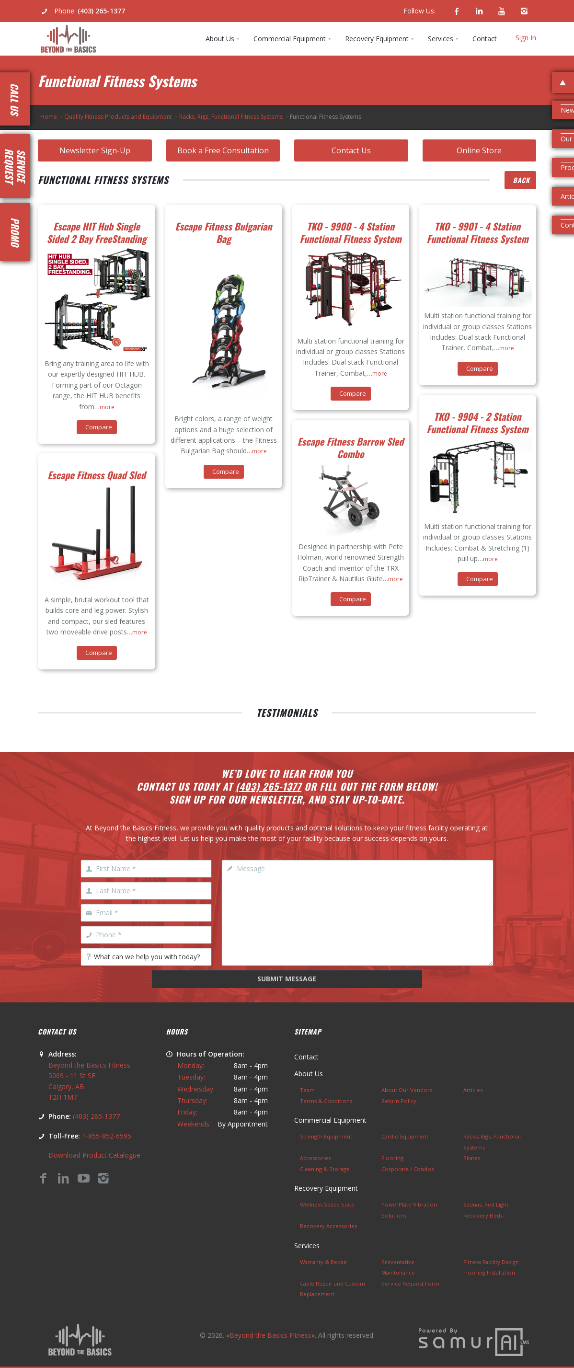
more (107, 407)
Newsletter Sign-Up (94, 150)
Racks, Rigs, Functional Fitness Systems (231, 117)
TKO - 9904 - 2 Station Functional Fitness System (477, 422)
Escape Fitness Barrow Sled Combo (350, 447)
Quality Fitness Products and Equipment (118, 117)
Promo (15, 232)
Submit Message (286, 978)
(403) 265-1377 (101, 10)
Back (521, 180)
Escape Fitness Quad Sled (96, 475)
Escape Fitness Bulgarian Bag (223, 232)
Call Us (15, 99)
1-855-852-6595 (106, 1135)
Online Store (479, 150)
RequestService (15, 166)
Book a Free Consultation (223, 150)
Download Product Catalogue (94, 1155)
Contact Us (351, 150)
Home (48, 117)
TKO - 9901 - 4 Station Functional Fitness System (477, 232)
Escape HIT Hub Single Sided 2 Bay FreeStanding (97, 232)
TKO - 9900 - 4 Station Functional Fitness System (351, 232)
